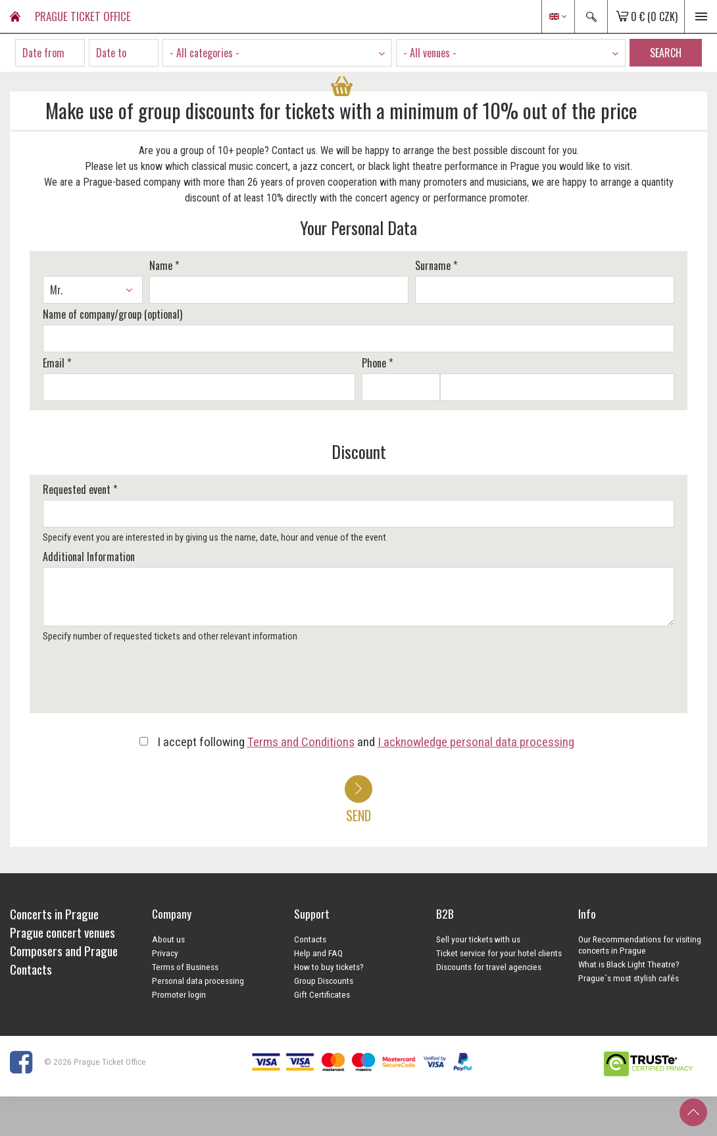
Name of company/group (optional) (112, 314)
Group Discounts (323, 980)
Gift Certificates (322, 994)
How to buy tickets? (329, 966)
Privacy (165, 953)
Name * (164, 265)
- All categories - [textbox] (204, 53)
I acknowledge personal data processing (476, 741)
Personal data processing (198, 980)
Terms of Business (185, 966)
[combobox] (277, 53)
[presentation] (139, 682)
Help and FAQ (318, 953)
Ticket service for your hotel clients (499, 953)
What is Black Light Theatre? (629, 964)
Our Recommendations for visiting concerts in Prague (639, 945)
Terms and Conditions (301, 741)
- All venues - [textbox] (430, 53)
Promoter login (179, 994)
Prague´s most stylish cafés (628, 978)
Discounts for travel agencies (488, 966)
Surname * (436, 265)
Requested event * (80, 489)
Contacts (310, 939)
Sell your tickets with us (478, 939)
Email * (57, 363)
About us (168, 939)
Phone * (377, 363)
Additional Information (89, 556)
